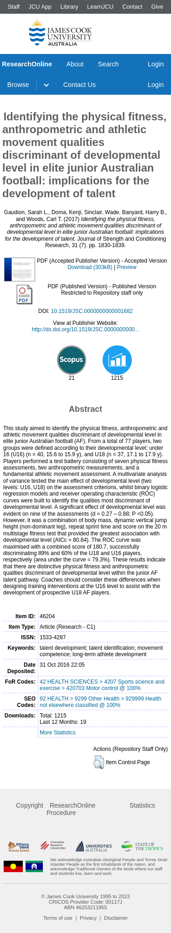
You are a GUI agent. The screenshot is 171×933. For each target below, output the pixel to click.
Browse (18, 84)
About (75, 64)
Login (156, 64)
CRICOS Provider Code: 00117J (85, 902)
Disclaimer (116, 918)
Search (108, 64)
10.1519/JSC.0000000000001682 (92, 311)
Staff (14, 6)
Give (157, 6)
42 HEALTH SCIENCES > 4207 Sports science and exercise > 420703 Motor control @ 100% (102, 685)
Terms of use (58, 918)
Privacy (88, 918)
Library (69, 6)
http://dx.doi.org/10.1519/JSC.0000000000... (86, 329)
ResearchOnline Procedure (71, 809)
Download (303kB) (90, 267)
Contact (132, 6)
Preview (126, 267)
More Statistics (58, 732)
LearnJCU (100, 6)
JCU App (40, 6)
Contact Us (79, 84)
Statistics (142, 805)
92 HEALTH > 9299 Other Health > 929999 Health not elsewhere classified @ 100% (100, 702)
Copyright (29, 805)
